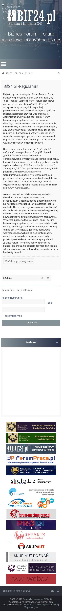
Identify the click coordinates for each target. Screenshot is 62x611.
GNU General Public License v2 (39, 165)
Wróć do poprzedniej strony (19, 261)
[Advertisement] (31, 381)
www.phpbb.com (32, 171)
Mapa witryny (31, 607)
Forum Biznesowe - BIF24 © (37, 599)
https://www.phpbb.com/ (16, 187)
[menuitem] (10, 4)
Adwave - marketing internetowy (40, 604)
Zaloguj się (8, 290)
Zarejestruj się (25, 290)
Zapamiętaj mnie (13, 316)
